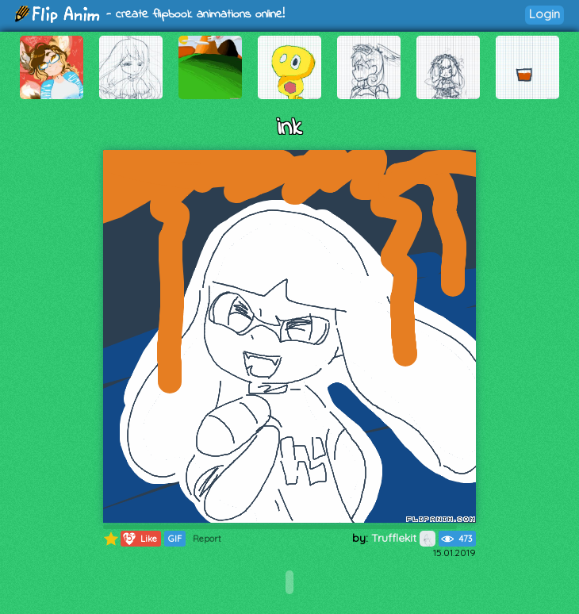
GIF (175, 538)
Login (544, 13)
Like (139, 539)
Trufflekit (403, 538)
